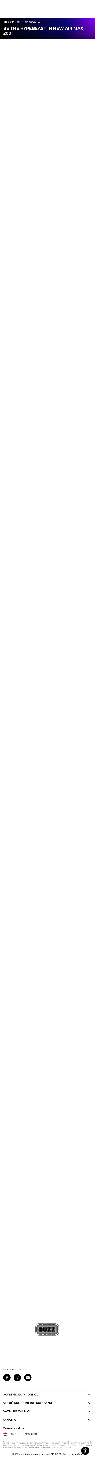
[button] (85, 1451)
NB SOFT (56, 1454)
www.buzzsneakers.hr (31, 1454)
